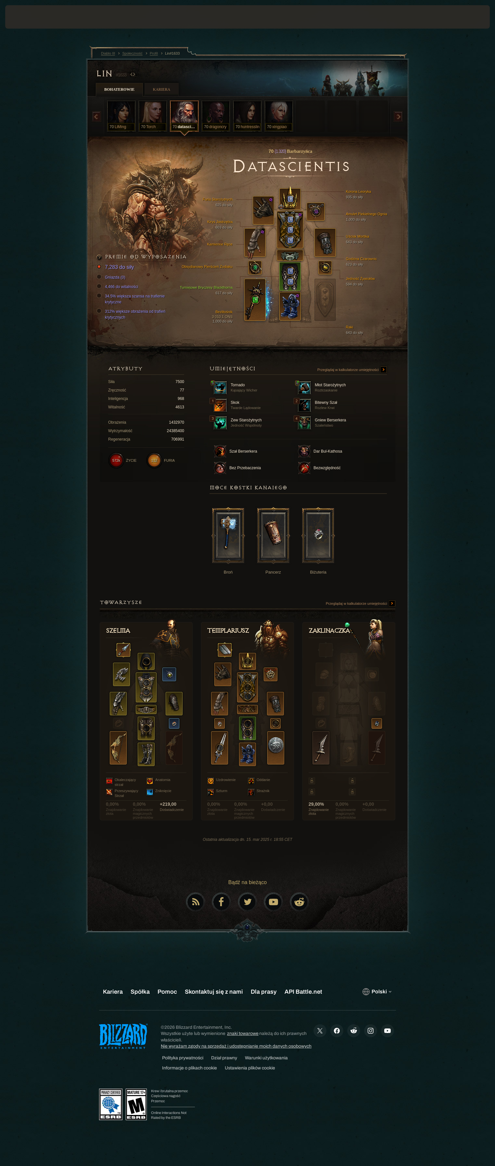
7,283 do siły (116, 267)
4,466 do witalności (118, 287)
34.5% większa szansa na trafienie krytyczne (131, 298)
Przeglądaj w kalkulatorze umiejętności (352, 370)
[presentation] (29, 17)
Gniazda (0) (111, 277)
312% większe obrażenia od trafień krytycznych (131, 314)
